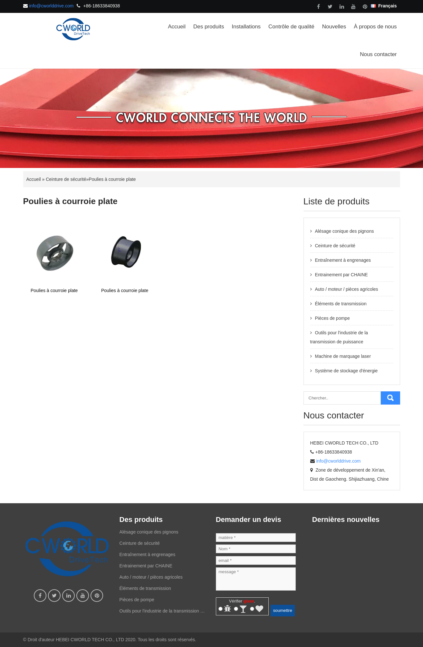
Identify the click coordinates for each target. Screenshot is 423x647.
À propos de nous (375, 27)
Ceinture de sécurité (66, 179)
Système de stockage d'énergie (346, 370)
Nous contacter (378, 54)
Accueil (177, 27)
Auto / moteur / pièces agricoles (346, 289)
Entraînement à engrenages (343, 260)
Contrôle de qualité (291, 27)
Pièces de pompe (332, 318)
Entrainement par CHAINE (341, 274)
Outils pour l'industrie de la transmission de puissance (162, 612)
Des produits (208, 27)
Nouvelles (334, 27)
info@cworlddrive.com (51, 5)
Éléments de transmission (341, 303)
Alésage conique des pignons (344, 231)
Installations (246, 27)
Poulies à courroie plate (112, 179)
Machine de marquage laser (343, 356)
